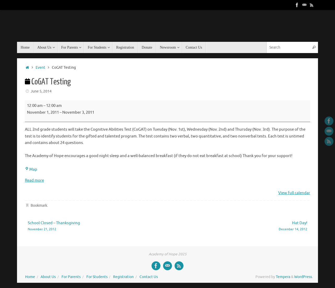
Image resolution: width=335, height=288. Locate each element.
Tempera (283, 277)
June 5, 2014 (41, 91)
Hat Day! (243, 226)
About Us (48, 277)
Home (30, 277)
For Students (97, 277)
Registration (123, 277)
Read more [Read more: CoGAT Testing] (34, 180)
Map (31, 169)
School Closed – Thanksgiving (92, 226)
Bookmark (39, 205)
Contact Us (148, 277)
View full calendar (294, 193)
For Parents (71, 277)
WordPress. (303, 277)
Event (40, 67)
